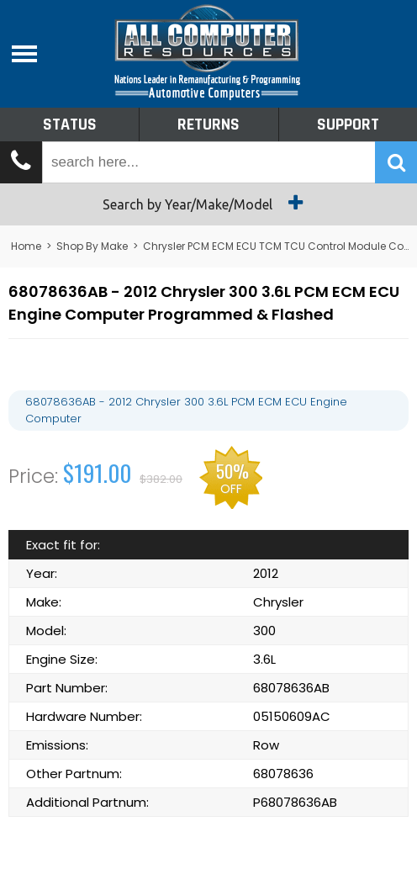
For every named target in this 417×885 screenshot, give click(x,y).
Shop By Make (92, 246)
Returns (208, 124)
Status (70, 124)
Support (348, 124)
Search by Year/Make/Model (209, 202)
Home (26, 246)
